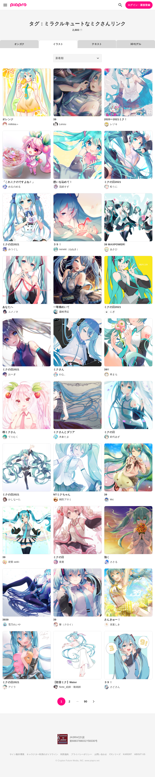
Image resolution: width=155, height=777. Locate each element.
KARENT (127, 754)
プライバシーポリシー (81, 754)
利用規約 (64, 754)
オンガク (19, 44)
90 (85, 701)
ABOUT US (139, 754)
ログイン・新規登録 (139, 5)
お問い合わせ (100, 754)
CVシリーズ (115, 754)
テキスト (97, 44)
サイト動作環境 (17, 754)
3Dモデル (135, 44)
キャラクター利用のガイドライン (42, 754)
